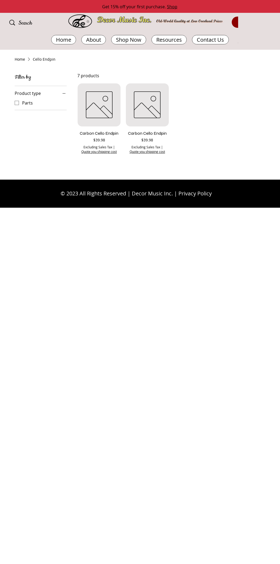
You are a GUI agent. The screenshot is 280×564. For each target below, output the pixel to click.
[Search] (33, 23)
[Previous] (28, 7)
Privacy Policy (195, 193)
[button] (169, 39)
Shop (172, 7)
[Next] (252, 7)
